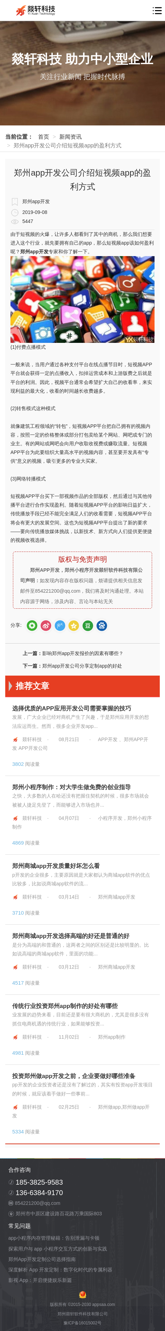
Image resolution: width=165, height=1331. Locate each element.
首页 (43, 137)
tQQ (59, 625)
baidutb (101, 625)
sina (45, 625)
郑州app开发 (34, 251)
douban (87, 625)
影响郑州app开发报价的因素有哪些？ (82, 653)
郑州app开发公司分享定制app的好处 (82, 666)
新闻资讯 (70, 137)
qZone (73, 625)
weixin (31, 625)
